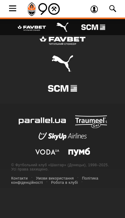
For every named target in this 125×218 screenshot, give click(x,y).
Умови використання (55, 178)
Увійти (96, 10)
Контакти (19, 178)
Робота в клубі (64, 182)
